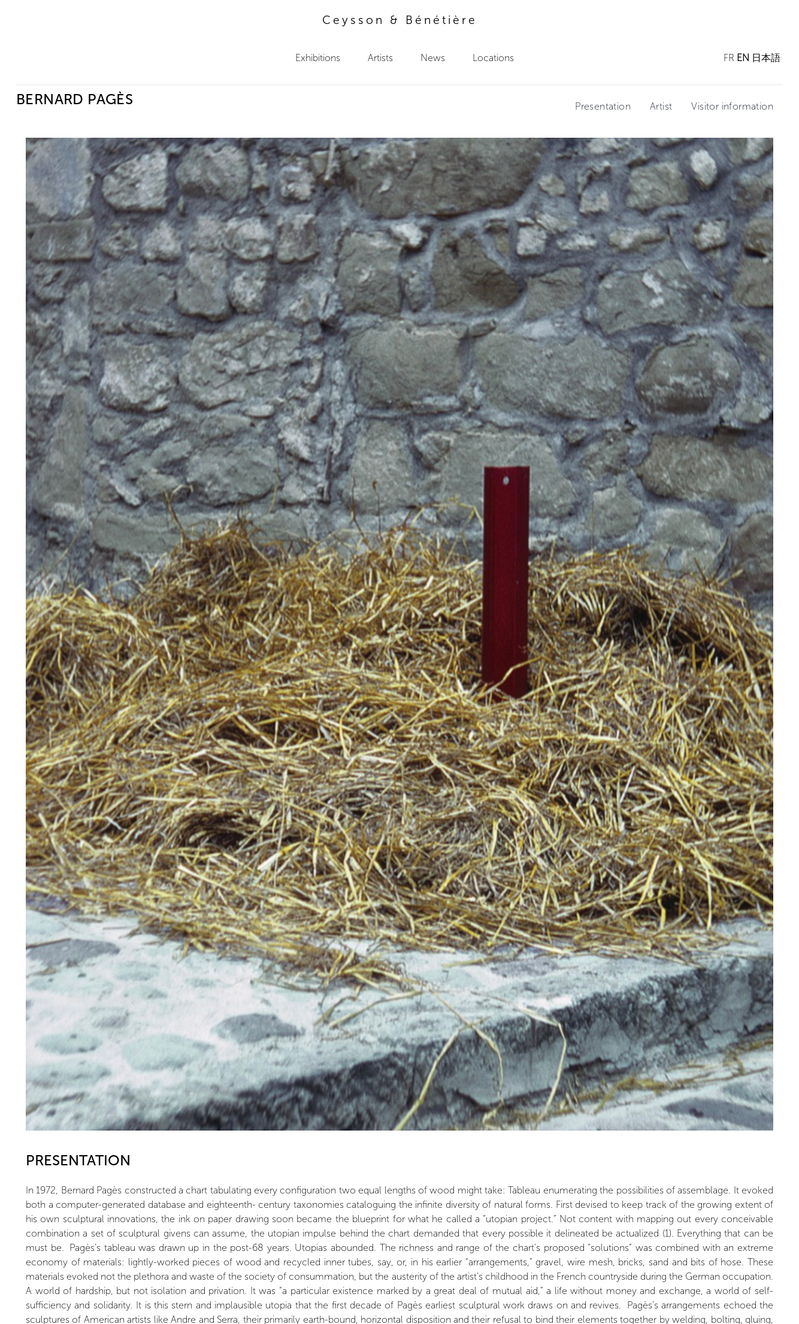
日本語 (766, 57)
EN (743, 57)
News (432, 57)
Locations (493, 57)
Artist (661, 106)
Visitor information (732, 106)
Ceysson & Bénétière (399, 20)
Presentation (603, 106)
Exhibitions (317, 57)
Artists (380, 57)
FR (729, 57)
